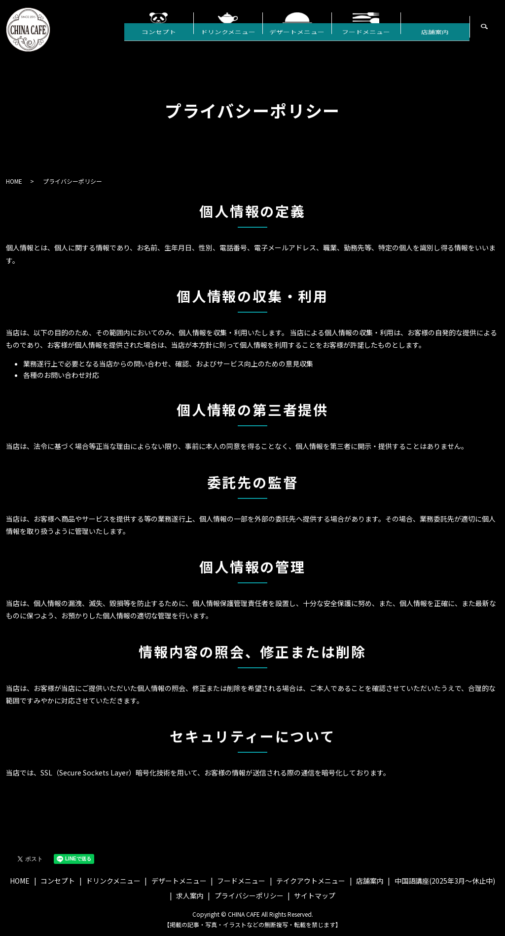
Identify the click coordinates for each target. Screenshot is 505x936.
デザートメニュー (297, 39)
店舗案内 (435, 39)
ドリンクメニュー (228, 39)
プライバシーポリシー (249, 895)
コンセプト (159, 39)
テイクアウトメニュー (310, 881)
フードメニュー (366, 39)
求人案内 (190, 895)
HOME (14, 181)
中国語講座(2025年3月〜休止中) (445, 881)
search (497, 32)
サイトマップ (314, 895)
